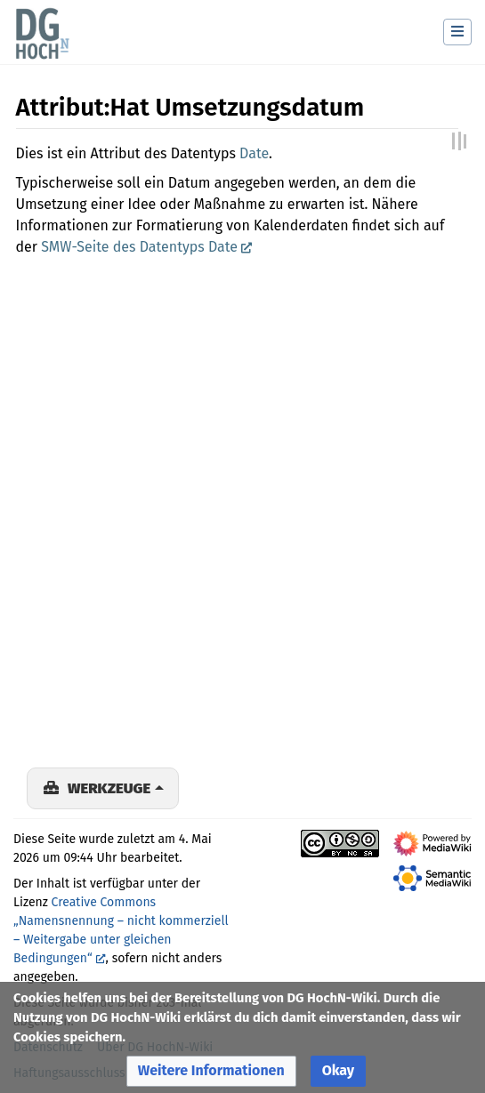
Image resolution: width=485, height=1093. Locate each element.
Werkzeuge (109, 788)
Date (254, 153)
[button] (211, 1071)
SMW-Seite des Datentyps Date (139, 246)
